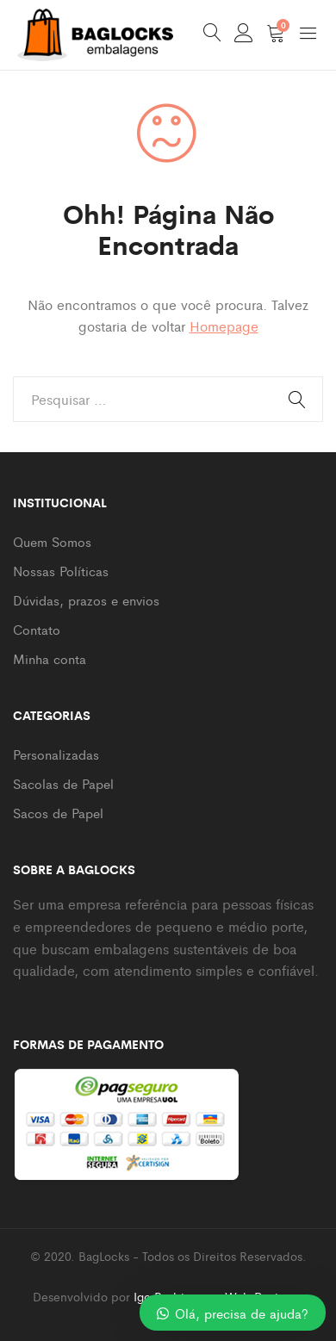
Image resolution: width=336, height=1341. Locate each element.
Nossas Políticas (61, 571)
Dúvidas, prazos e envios (86, 600)
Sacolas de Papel (63, 783)
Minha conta (49, 658)
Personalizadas (56, 754)
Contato (36, 629)
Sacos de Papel (58, 813)
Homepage (224, 326)
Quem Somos (52, 541)
